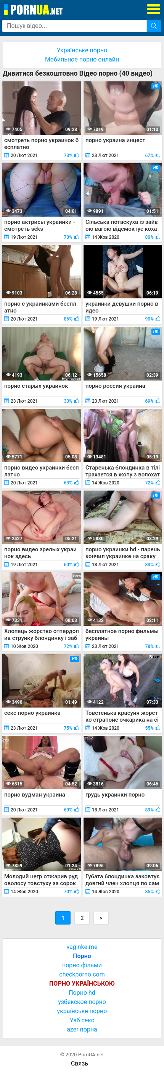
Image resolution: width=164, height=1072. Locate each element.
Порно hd (82, 992)
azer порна (82, 1029)
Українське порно (82, 50)
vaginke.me (81, 947)
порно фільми (82, 965)
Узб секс (82, 1020)
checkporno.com (82, 974)
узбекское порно (82, 1002)
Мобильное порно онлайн (82, 59)
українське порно (82, 1011)
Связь (79, 1063)
